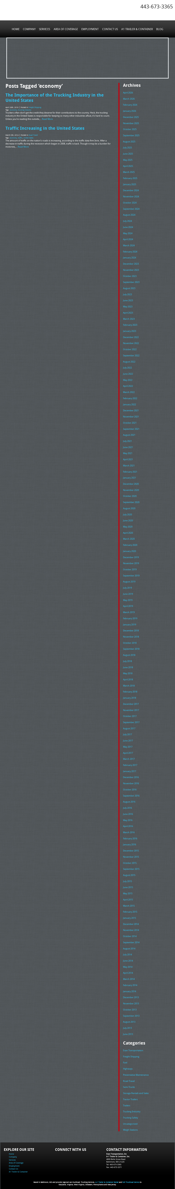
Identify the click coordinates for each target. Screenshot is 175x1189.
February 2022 (130, 397)
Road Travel (33, 134)
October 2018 (130, 640)
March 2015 (129, 902)
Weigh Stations (130, 1126)
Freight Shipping (35, 107)
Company (29, 29)
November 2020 (131, 488)
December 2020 (131, 482)
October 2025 (130, 129)
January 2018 (129, 695)
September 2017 (131, 720)
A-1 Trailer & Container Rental (106, 1179)
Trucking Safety (130, 1114)
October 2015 (130, 860)
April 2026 (128, 92)
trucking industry (24, 110)
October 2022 (130, 348)
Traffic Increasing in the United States (44, 127)
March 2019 (129, 610)
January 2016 (129, 841)
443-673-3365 (156, 6)
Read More (47, 118)
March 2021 (129, 464)
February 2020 (130, 543)
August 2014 (129, 945)
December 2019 (131, 555)
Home (16, 29)
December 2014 (131, 921)
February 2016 (130, 835)
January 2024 (129, 257)
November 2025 (131, 123)
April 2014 (128, 969)
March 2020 (129, 537)
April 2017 (128, 750)
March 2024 (129, 244)
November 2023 (131, 269)
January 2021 (129, 476)
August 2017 (129, 726)
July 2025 (127, 147)
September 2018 (131, 646)
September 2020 (131, 500)
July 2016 (127, 805)
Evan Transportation (133, 1047)
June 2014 (128, 957)
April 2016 (128, 823)
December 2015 (131, 847)
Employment (90, 29)
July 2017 (127, 732)
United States (28, 137)
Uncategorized (130, 1120)
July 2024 (127, 220)
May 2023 (127, 305)
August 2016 (129, 799)
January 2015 (129, 915)
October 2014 (130, 933)
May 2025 (127, 159)
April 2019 (128, 604)
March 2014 (129, 975)
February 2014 (130, 982)
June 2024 (128, 226)
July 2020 (127, 512)
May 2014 (127, 963)
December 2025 (131, 116)
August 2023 (129, 287)
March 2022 (129, 391)
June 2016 (128, 811)
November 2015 (131, 854)
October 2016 (130, 787)
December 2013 (131, 994)
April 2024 (128, 238)
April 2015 (128, 896)
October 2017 (130, 713)
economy (13, 110)
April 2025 (128, 165)
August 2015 (129, 872)
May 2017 (127, 744)
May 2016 (127, 817)
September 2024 (131, 208)
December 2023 (131, 263)
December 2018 (131, 628)
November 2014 (131, 927)
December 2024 (131, 190)
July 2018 (127, 659)
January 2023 (129, 330)
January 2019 (129, 622)
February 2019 (130, 616)
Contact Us (110, 29)
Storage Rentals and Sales (136, 1089)
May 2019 (127, 598)
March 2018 (129, 683)
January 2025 (129, 184)
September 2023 (131, 281)
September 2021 (131, 427)
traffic (20, 137)
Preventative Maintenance (136, 1071)
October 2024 (130, 202)
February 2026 (130, 104)
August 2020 (129, 506)
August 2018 (129, 652)
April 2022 (128, 384)
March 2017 (129, 756)
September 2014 (131, 939)
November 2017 (131, 707)
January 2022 (129, 403)
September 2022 (131, 354)
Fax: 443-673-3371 (114, 1163)
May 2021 (127, 452)
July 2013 (127, 1024)
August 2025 (129, 141)
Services (44, 29)
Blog (159, 29)
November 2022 (131, 342)
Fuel (125, 1059)
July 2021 (127, 439)
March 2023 (129, 318)
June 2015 (128, 884)
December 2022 (131, 336)
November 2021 (131, 415)
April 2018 (128, 677)
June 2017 (128, 738)
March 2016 (129, 829)
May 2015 (127, 890)
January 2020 (129, 549)
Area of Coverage (66, 29)
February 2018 (130, 689)
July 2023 (127, 293)
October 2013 (130, 1006)
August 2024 (129, 214)
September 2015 (131, 866)
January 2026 (129, 110)
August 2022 (129, 360)
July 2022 (127, 366)
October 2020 (130, 494)
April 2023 (128, 311)
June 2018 (128, 665)
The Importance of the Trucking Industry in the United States (54, 97)
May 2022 (127, 378)
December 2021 (131, 409)
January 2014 (129, 988)
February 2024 (130, 250)
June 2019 (128, 592)
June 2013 (128, 1030)
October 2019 (130, 567)
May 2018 (127, 671)
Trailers (126, 1101)
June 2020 (128, 518)
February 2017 (130, 762)
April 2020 (128, 531)
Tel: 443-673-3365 (113, 1160)
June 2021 (128, 445)
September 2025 (131, 135)
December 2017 (131, 701)
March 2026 (129, 98)
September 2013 (131, 1012)
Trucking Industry (131, 1107)
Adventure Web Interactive (126, 1187)
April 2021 (128, 458)
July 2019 (127, 586)
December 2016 (131, 774)
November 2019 (131, 561)
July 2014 (127, 951)
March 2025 (129, 171)
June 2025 (128, 153)
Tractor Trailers (130, 1095)
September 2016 (131, 793)
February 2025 (130, 177)
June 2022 (128, 372)
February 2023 (130, 324)
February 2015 (130, 908)
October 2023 (130, 275)
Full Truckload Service (130, 1179)
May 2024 (127, 232)
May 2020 (127, 525)
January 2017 (129, 768)
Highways (128, 1065)
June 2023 (128, 299)
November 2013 (131, 1000)
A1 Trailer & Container (137, 29)
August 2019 (129, 579)
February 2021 (130, 470)
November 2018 (131, 634)
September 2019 (131, 573)
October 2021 (130, 421)
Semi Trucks (129, 1083)
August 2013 (129, 1018)
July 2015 (127, 878)
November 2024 (131, 196)
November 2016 (131, 781)
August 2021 (129, 433)
